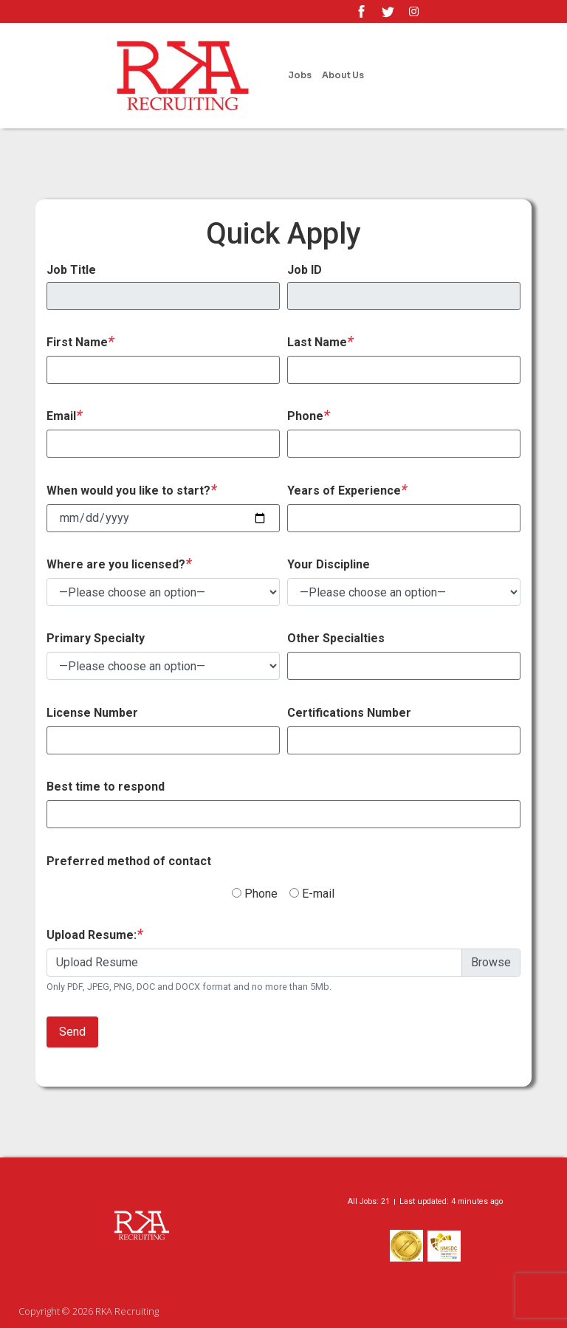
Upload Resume (97, 962)
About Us (343, 75)
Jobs (300, 75)
